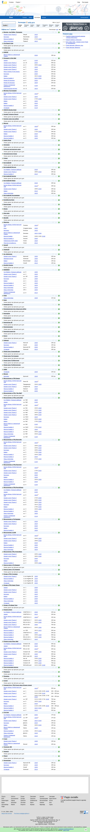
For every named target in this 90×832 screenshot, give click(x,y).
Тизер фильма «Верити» (73, 47)
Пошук (22, 796)
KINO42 (5, 52)
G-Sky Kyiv (6, 47)
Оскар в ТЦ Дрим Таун (9, 605)
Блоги (51, 800)
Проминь (5, 676)
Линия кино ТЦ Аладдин (10, 356)
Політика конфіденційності (21, 813)
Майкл (5, 76)
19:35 (39, 39)
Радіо (3, 806)
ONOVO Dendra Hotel (9, 110)
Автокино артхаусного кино (11, 149)
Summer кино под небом (10, 119)
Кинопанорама (7, 327)
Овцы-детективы (8, 41)
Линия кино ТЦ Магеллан (10, 360)
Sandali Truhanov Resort (10, 114)
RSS (2, 798)
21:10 (36, 107)
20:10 (36, 191)
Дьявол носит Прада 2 (10, 34)
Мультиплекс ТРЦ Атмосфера (12, 551)
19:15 (36, 41)
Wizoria (5, 123)
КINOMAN (5, 269)
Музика (32, 804)
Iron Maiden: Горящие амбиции (12, 169)
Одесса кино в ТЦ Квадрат (11, 565)
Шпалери (13, 802)
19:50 (36, 101)
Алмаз (5, 158)
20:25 (36, 186)
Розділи (18, 2)
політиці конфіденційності (66, 829)
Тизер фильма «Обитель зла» (74, 45)
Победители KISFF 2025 (11, 240)
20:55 (36, 714)
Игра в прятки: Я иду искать (12, 71)
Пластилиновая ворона (10, 667)
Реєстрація (85, 2)
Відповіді (42, 804)
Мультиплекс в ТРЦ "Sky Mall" (12, 393)
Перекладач (4, 800)
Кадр (4, 295)
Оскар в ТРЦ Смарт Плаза (11, 585)
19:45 (36, 69)
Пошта (3, 796)
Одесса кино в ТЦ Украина (11, 569)
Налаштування (84, 17)
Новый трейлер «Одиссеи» (74, 39)
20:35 (36, 723)
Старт (4, 739)
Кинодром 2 (6, 318)
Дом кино (5, 213)
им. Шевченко (7, 254)
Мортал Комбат (8, 236)
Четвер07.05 (20, 26)
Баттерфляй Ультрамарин (11, 195)
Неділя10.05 (38, 26)
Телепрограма (44, 798)
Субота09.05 (32, 26)
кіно (70, 34)
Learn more (66, 830)
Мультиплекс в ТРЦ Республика (12, 487)
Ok (86, 829)
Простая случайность (10, 243)
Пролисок (6, 671)
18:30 (36, 78)
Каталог (42, 796)
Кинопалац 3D (7, 322)
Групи (50, 804)
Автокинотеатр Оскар (9, 153)
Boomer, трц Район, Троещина (12, 32)
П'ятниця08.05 (26, 26)
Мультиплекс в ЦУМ (9, 532)
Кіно (50, 802)
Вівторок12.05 (51, 26)
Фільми (44, 17)
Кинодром (6, 313)
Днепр (5, 209)
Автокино (6, 144)
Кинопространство (8, 331)
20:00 (36, 55)
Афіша (30, 17)
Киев (4, 300)
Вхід (79, 2)
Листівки (23, 802)
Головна (11, 2)
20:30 (36, 105)
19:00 (36, 36)
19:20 (36, 230)
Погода (23, 798)
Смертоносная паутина (10, 88)
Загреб (5, 245)
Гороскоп (32, 798)
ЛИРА (4, 369)
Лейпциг (5, 340)
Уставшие (6, 107)
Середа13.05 (57, 26)
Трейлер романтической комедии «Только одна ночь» (75, 37)
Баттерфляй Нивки (8, 180)
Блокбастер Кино (8, 200)
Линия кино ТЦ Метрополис (11, 365)
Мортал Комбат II (9, 39)
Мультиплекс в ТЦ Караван (11, 519)
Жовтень (5, 222)
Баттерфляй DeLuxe (9, 167)
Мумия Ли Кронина (9, 80)
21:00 (36, 60)
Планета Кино (7, 609)
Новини (42, 802)
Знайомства (33, 800)
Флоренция (6, 760)
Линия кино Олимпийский (11, 351)
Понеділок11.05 (45, 26)
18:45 (36, 96)
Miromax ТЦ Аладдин (9, 90)
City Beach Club (7, 43)
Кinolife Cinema (7, 265)
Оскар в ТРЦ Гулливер (10, 574)
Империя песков (8, 258)
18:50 (36, 289)
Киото (4, 336)
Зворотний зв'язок (6, 813)
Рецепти (23, 804)
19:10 (36, 88)
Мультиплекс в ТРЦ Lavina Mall (12, 397)
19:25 (36, 34)
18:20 (36, 193)
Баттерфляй (6, 162)
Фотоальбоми (44, 800)
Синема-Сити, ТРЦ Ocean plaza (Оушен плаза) (17, 685)
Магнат (5, 374)
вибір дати (31, 22)
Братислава (6, 204)
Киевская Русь (7, 304)
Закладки (52, 796)
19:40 (39, 410)
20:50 (36, 62)
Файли (13, 804)
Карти (31, 802)
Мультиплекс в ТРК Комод (11, 378)
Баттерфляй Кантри (9, 176)
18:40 (36, 371)
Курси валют (52, 798)
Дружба (5, 217)
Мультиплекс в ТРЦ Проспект (12, 464)
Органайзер (4, 804)
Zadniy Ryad (6, 140)
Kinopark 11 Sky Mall (9, 58)
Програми (33, 796)
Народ (13, 800)
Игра (5, 228)
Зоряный (5, 249)
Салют (5, 680)
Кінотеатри (37, 17)
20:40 (39, 76)
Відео (3, 802)
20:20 (39, 65)
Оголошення (14, 798)
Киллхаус (6, 36)
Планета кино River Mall (10, 641)
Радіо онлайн (71, 797)
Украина (5, 751)
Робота (13, 796)
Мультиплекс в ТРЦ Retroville (12, 439)
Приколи (23, 800)
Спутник (5, 712)
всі (60, 29)
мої (57, 29)
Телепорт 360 (7, 747)
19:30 (36, 67)
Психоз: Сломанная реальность (9, 85)
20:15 (36, 174)
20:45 (36, 103)
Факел (5, 756)
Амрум (5, 60)
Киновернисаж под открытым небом (14, 309)
